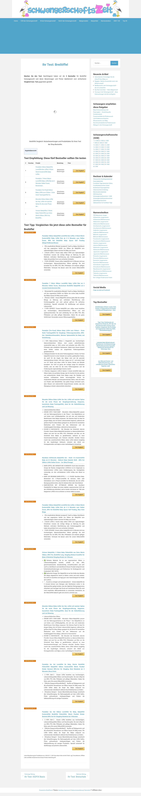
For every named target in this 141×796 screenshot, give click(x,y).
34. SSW (96, 171)
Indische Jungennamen (100, 251)
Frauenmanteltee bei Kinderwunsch (104, 123)
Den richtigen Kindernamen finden (104, 286)
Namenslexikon (106, 21)
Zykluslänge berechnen (100, 209)
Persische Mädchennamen (101, 267)
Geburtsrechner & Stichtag (101, 198)
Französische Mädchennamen (102, 249)
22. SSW (96, 162)
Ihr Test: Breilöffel (55, 64)
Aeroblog (60, 793)
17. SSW (102, 158)
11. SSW (102, 153)
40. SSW (96, 175)
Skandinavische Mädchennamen (103, 279)
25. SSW (96, 164)
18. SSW (108, 158)
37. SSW (96, 173)
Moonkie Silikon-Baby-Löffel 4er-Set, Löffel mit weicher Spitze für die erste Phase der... (45, 191)
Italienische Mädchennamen (102, 258)
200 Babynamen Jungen (101, 224)
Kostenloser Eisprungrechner (102, 196)
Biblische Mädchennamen (101, 245)
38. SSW (102, 173)
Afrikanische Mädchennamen (102, 228)
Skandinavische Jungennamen (103, 277)
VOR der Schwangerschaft (29, 21)
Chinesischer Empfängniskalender (104, 187)
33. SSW (108, 168)
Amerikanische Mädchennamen (103, 236)
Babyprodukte (83, 21)
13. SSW (96, 155)
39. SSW (108, 173)
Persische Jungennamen (101, 264)
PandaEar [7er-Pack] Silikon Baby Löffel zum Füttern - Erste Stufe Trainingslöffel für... (45, 184)
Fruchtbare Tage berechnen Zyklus (104, 192)
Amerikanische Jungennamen (102, 234)
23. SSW (102, 162)
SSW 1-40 (117, 21)
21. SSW (108, 160)
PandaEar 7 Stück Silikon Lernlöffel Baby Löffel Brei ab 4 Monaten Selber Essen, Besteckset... (44, 176)
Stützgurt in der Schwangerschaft (104, 133)
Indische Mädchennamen (101, 254)
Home (16, 21)
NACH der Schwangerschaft (67, 21)
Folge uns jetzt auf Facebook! (102, 298)
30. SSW (108, 166)
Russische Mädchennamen (102, 271)
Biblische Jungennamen (101, 243)
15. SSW (108, 155)
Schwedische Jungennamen (102, 273)
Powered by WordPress (43, 793)
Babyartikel (94, 21)
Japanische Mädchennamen (102, 262)
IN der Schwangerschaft (48, 21)
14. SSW (102, 155)
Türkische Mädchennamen (101, 284)
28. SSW (96, 166)
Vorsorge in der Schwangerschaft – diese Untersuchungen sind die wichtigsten (106, 98)
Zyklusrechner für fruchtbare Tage (104, 211)
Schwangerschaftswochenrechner (104, 207)
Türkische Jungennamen (101, 282)
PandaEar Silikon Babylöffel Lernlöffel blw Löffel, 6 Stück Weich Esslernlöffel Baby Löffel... (45, 168)
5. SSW (102, 149)
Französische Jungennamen (102, 247)
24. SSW (108, 162)
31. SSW (96, 168)
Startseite (90, 793)
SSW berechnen (98, 202)
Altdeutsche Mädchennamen (102, 232)
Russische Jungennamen (101, 269)
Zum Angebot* (80, 168)
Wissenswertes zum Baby (101, 127)
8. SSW (101, 151)
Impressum (67, 793)
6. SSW (108, 149)
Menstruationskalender (100, 200)
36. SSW (108, 171)
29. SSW (102, 166)
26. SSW (102, 164)
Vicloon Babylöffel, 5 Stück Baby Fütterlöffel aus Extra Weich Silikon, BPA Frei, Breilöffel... (45, 198)
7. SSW (95, 151)
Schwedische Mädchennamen (102, 275)
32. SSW (102, 168)
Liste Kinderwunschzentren (102, 125)
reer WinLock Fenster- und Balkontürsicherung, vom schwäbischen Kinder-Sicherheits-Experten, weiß (105, 372)
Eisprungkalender (98, 190)
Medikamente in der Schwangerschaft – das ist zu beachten (104, 88)
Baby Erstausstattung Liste (101, 116)
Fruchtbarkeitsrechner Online (102, 194)
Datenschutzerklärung (79, 793)
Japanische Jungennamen (101, 260)
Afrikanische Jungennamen (102, 226)
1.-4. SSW (96, 149)
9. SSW (106, 151)
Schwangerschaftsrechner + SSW (103, 205)
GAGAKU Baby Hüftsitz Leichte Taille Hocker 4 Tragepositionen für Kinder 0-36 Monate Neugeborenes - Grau (105, 317)
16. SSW (96, 158)
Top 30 (125, 21)
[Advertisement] (70, 41)
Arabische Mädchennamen (101, 241)
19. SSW (96, 160)
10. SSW (96, 153)
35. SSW (102, 171)
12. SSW (108, 153)
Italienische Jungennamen (101, 256)
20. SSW (102, 160)
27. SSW (108, 164)
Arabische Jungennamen (101, 239)
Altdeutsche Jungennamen (101, 230)
